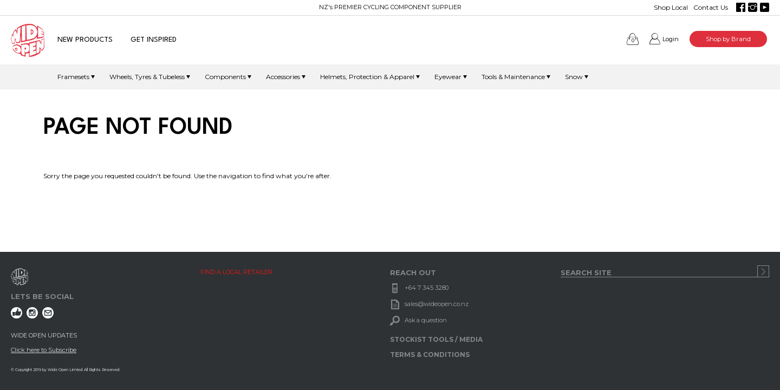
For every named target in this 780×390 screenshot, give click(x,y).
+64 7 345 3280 (426, 287)
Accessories (283, 77)
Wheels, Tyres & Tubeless (147, 77)
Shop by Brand (728, 39)
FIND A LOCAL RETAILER (236, 272)
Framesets (73, 77)
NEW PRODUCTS (85, 39)
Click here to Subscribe (43, 350)
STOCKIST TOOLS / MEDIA (436, 339)
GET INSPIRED (154, 39)
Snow (574, 77)
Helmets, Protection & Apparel (367, 77)
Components (225, 77)
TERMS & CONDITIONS (430, 354)
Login (670, 39)
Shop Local (671, 7)
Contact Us (710, 7)
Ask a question (426, 320)
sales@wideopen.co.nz (437, 304)
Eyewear (447, 77)
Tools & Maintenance (513, 77)
